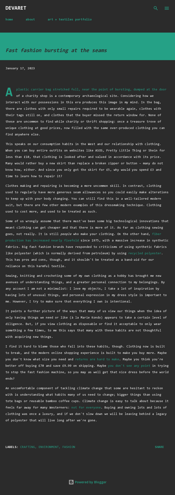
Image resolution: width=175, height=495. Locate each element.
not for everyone (86, 407)
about (30, 19)
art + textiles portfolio (70, 19)
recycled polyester (144, 253)
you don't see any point (129, 366)
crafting (27, 447)
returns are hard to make (97, 359)
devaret (15, 8)
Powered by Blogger (87, 482)
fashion (68, 447)
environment (48, 447)
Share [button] (159, 447)
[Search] (156, 8)
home (9, 19)
